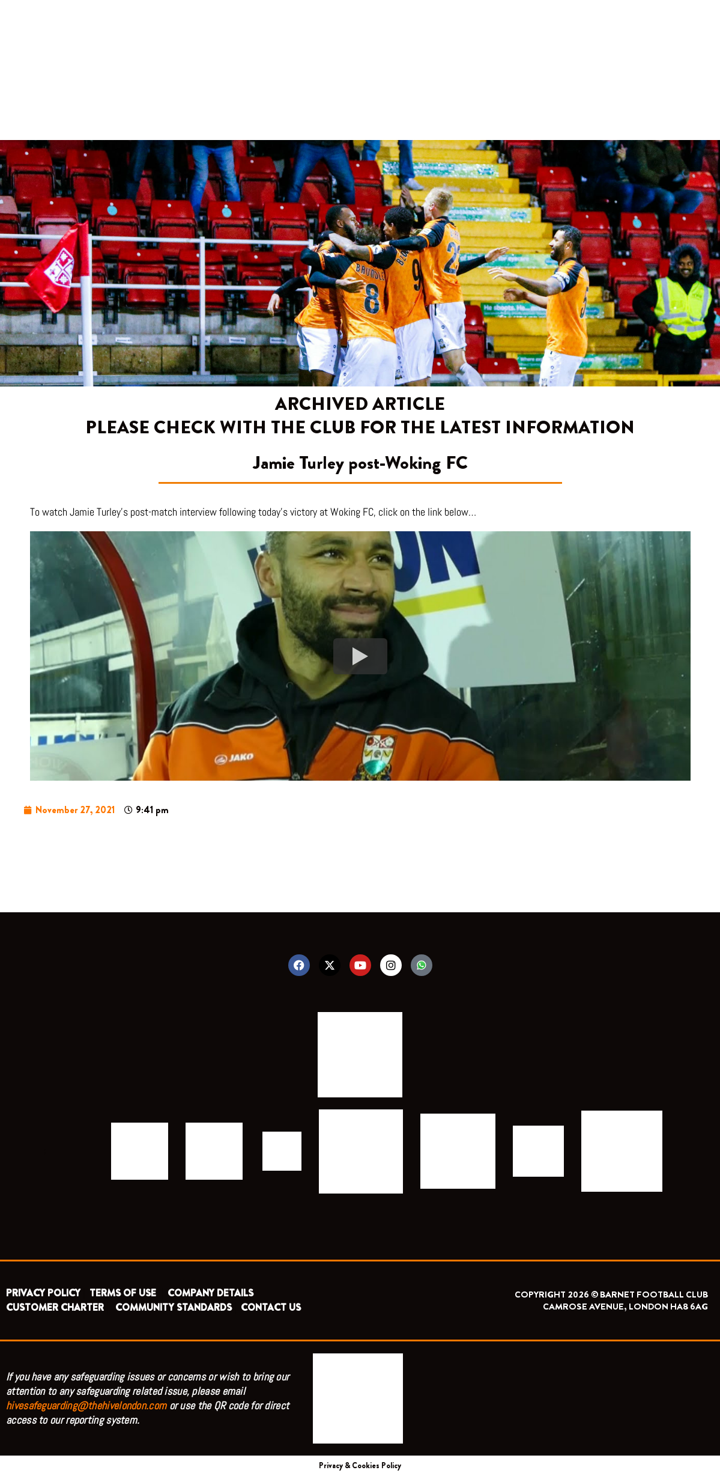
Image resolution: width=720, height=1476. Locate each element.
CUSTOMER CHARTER (55, 1307)
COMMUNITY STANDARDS (173, 1307)
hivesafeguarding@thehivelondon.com (86, 1405)
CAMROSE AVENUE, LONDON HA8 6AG (625, 1306)
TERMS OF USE (124, 1293)
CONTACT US (271, 1307)
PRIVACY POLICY (43, 1293)
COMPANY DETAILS (210, 1293)
